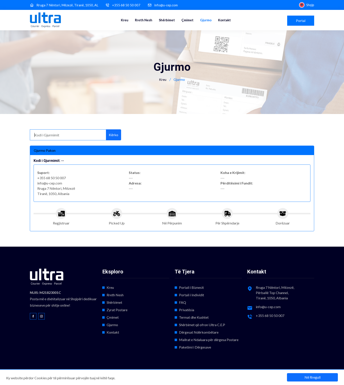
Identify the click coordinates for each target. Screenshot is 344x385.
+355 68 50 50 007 (126, 5)
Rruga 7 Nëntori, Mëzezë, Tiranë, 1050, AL (67, 5)
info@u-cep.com (166, 5)
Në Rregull (313, 377)
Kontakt (224, 20)
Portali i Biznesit (191, 287)
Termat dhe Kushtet (194, 317)
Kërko (113, 135)
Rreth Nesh (143, 20)
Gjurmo (205, 20)
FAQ (182, 302)
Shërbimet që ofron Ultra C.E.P (202, 325)
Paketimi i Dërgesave (195, 347)
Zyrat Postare (117, 310)
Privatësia (186, 310)
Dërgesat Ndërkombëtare (199, 332)
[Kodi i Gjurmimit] (68, 134)
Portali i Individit (191, 295)
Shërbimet (167, 20)
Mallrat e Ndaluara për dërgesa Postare (208, 340)
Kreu (124, 20)
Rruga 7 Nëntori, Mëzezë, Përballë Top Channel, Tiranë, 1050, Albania (275, 292)
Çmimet (187, 20)
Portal (300, 20)
